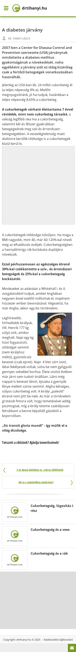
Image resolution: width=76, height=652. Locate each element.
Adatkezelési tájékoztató (58, 639)
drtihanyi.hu (23, 639)
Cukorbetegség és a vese (50, 529)
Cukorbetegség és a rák (49, 553)
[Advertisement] (38, 184)
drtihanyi (29, 8)
